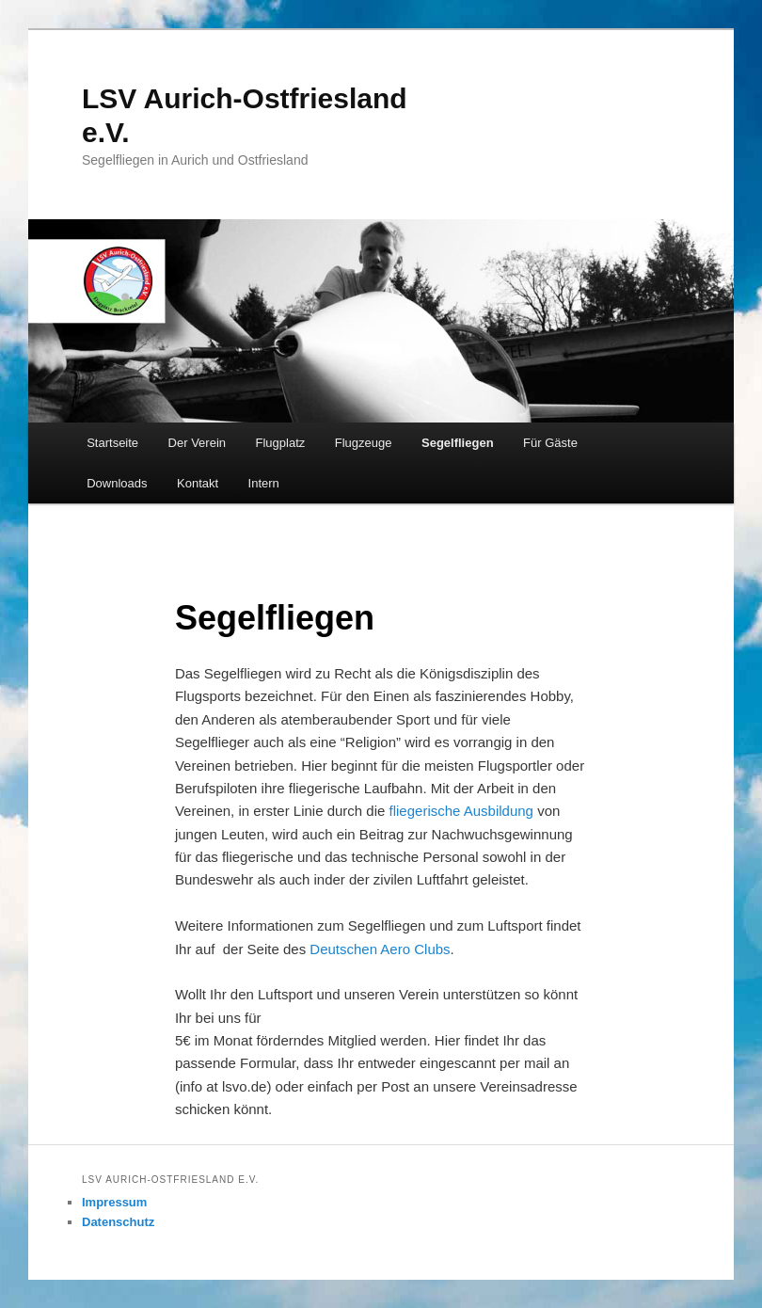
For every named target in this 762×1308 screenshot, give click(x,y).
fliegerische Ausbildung (461, 811)
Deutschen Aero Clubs (380, 949)
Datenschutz (118, 1222)
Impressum (114, 1202)
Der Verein (197, 443)
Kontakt (197, 483)
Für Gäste (550, 443)
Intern (263, 483)
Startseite (112, 443)
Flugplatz (281, 443)
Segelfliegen (457, 443)
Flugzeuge (363, 443)
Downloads (117, 483)
